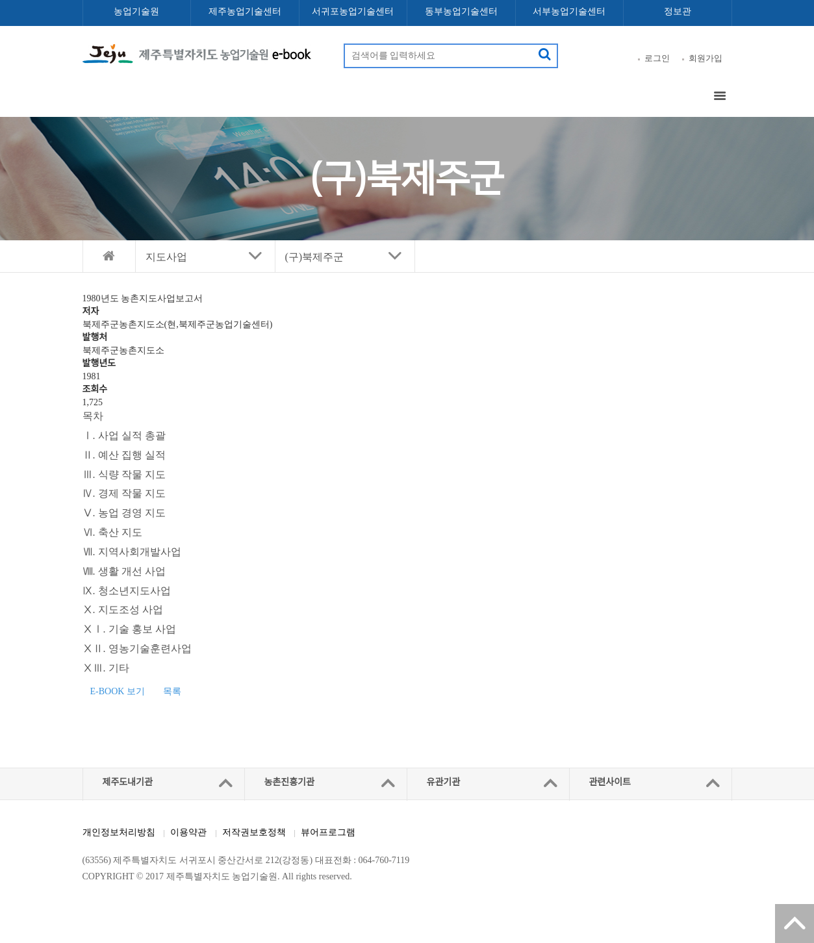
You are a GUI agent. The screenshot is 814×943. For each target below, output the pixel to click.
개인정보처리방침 (119, 832)
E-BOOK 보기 (117, 691)
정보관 (677, 11)
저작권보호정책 (254, 832)
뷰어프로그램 (328, 832)
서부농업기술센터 (569, 11)
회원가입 (705, 58)
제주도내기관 (128, 782)
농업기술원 (136, 11)
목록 (172, 691)
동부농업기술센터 (461, 11)
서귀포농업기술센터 (353, 11)
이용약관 (188, 832)
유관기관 (444, 782)
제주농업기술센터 (245, 11)
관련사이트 (610, 782)
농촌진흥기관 (289, 782)
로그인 (657, 58)
